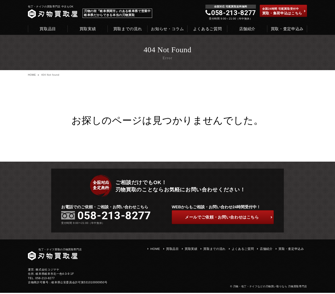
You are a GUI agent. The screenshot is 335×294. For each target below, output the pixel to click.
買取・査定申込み (287, 29)
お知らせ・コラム (167, 29)
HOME (32, 74)
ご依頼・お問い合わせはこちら (228, 217)
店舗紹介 (247, 29)
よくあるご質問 (207, 29)
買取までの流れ (127, 29)
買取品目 (48, 29)
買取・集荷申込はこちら (284, 11)
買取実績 (88, 29)
